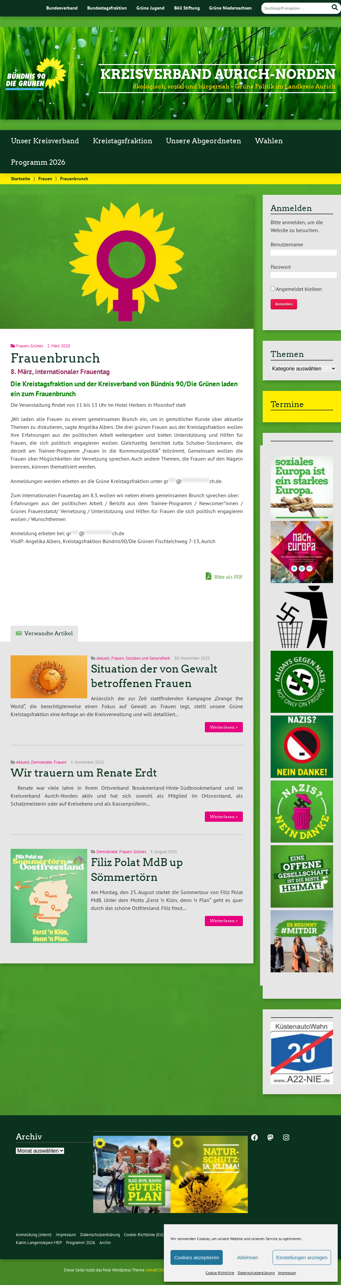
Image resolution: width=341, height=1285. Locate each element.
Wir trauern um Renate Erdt (84, 773)
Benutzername (287, 244)
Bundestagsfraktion (107, 8)
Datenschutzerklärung (256, 1272)
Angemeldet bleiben (296, 289)
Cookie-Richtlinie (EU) (144, 1234)
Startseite (20, 178)
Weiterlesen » (224, 727)
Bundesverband (62, 8)
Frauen (45, 178)
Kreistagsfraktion (122, 141)
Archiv (105, 1242)
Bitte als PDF (224, 576)
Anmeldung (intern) (34, 1234)
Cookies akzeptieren (196, 1257)
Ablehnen (247, 1257)
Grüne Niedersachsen (230, 8)
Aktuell (103, 658)
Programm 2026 (38, 162)
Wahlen (269, 141)
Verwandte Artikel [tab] (48, 633)
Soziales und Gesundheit (148, 658)
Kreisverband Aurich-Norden (218, 74)
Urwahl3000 (157, 1270)
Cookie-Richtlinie (220, 1272)
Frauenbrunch (55, 358)
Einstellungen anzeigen (301, 1257)
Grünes (36, 346)
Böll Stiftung (187, 8)
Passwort (281, 266)
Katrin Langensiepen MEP (39, 1242)
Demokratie (41, 762)
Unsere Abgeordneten (203, 141)
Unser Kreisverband (45, 141)
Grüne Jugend (150, 8)
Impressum (287, 1272)
